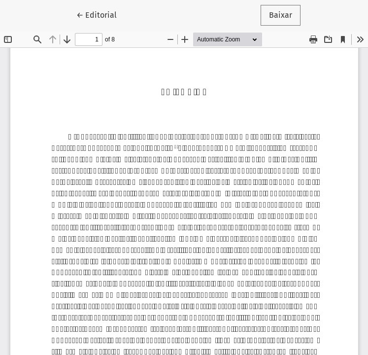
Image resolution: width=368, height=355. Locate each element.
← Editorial (100, 14)
